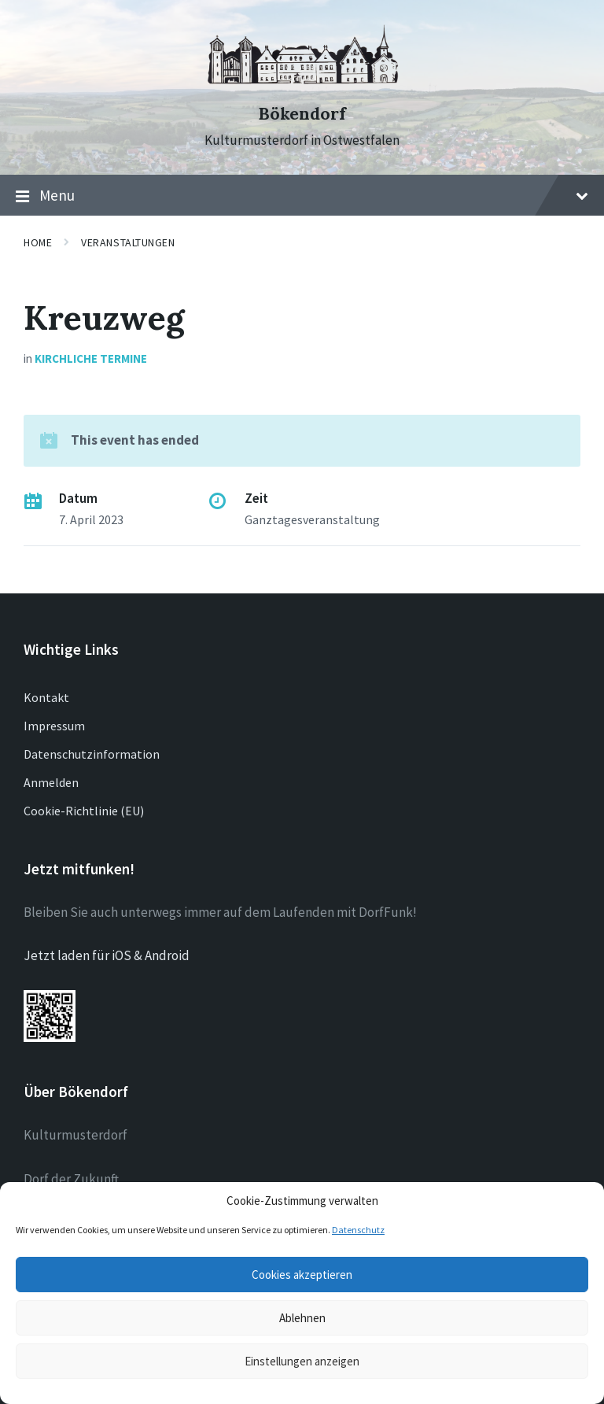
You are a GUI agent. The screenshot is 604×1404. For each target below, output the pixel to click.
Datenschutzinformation (92, 754)
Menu (302, 196)
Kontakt (46, 697)
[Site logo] (302, 85)
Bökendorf (302, 113)
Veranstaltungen (128, 242)
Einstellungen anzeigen (302, 1361)
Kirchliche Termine (91, 358)
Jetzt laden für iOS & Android (107, 955)
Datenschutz (358, 1230)
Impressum (54, 725)
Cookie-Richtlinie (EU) (84, 810)
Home (38, 242)
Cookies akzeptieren (302, 1274)
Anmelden (51, 782)
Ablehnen (302, 1317)
